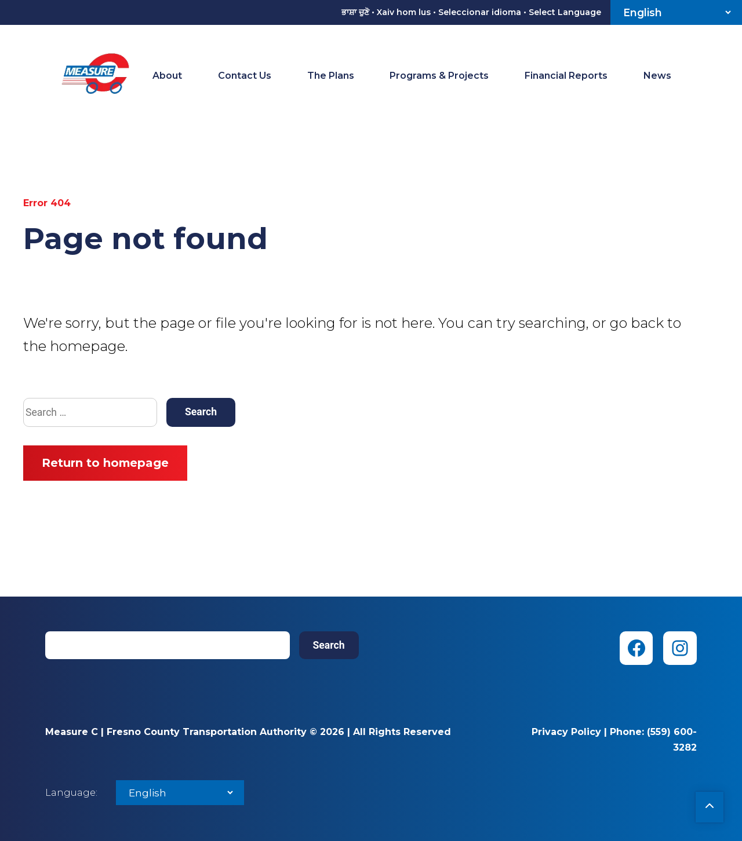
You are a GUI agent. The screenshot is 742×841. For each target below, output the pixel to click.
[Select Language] (676, 12)
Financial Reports (566, 75)
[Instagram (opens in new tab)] (680, 648)
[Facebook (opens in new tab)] (636, 648)
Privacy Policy (566, 731)
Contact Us (244, 75)
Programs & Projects (439, 75)
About (167, 75)
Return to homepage (105, 463)
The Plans (330, 75)
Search (329, 645)
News (657, 75)
